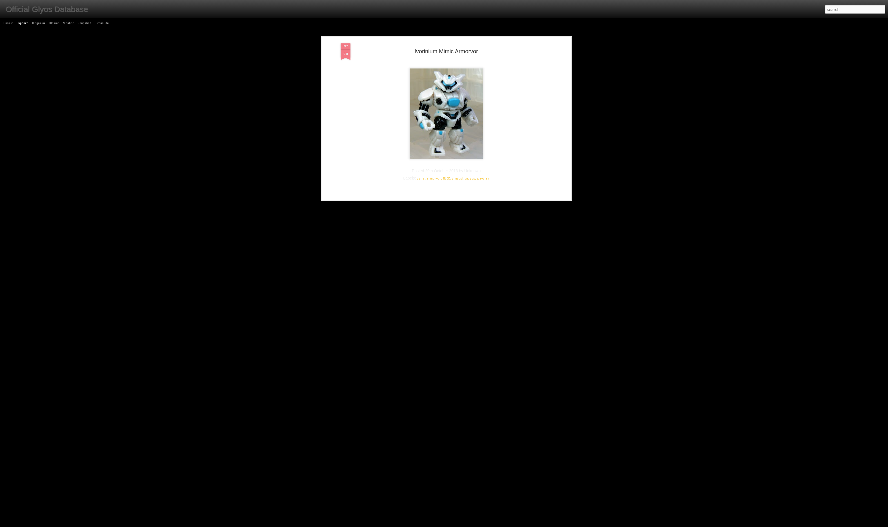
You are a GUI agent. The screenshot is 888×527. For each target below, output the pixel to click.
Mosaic (54, 23)
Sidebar (68, 23)
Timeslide (102, 23)
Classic (8, 23)
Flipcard (22, 23)
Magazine (39, 23)
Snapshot (84, 23)
